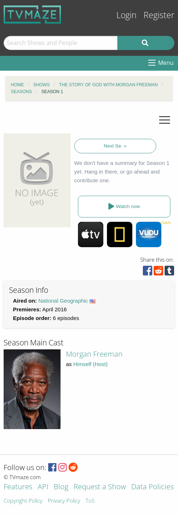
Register (159, 15)
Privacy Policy (64, 501)
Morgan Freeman (94, 354)
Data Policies (152, 487)
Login (126, 15)
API (43, 487)
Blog (61, 487)
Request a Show (100, 487)
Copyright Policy (23, 501)
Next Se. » (115, 146)
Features (18, 487)
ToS (90, 501)
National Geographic (63, 301)
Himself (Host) (90, 364)
